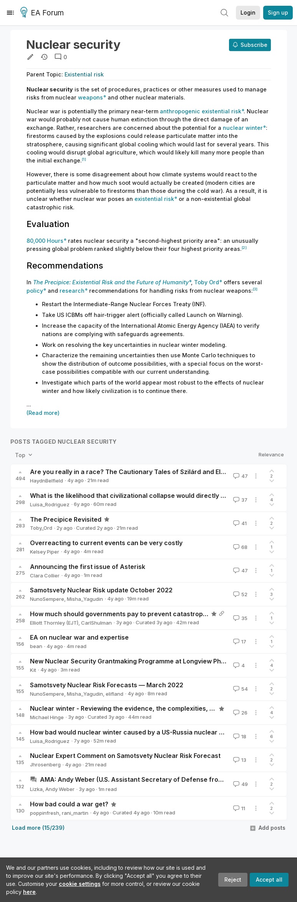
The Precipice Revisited (65, 519)
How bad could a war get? (69, 804)
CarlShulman (96, 623)
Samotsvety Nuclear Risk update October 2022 (101, 590)
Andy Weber (60, 789)
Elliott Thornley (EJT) (54, 623)
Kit (33, 670)
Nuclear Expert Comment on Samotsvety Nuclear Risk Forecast (125, 755)
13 (239, 759)
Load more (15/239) (38, 827)
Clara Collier (45, 575)
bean (36, 646)
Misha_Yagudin (85, 599)
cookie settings (80, 883)
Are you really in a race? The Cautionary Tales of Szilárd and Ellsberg (135, 472)
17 (239, 641)
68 (239, 547)
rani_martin (75, 813)
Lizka (36, 789)
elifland (114, 694)
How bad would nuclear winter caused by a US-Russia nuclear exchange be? (146, 732)
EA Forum (43, 13)
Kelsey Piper (44, 552)
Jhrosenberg (45, 764)
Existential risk (84, 74)
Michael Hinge (47, 717)
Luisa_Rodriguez (50, 504)
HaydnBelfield (46, 481)
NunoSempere (47, 599)
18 (239, 736)
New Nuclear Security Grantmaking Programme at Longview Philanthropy (141, 661)
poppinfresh (44, 813)
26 (239, 712)
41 (239, 523)
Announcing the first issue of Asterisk (87, 566)
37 (239, 499)
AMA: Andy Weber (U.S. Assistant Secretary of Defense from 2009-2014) (150, 779)
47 (240, 476)
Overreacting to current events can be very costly (106, 543)
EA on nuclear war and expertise (79, 637)
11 (238, 808)
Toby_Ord (41, 528)
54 (240, 688)
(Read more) (43, 413)
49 (240, 784)
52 (239, 594)
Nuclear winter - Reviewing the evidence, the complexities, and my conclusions (150, 708)
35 (239, 618)
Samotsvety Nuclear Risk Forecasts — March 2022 (106, 685)
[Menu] (10, 12)
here (29, 892)
